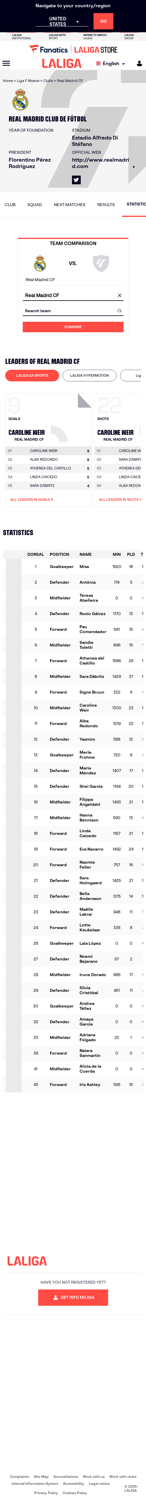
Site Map (41, 1476)
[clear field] (119, 295)
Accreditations (65, 1476)
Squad (34, 204)
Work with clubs (122, 1476)
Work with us (94, 1476)
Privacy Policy (46, 1493)
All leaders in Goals (31, 500)
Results (106, 204)
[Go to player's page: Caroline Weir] (72, 416)
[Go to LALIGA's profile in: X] (76, 180)
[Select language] (112, 63)
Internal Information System (35, 1483)
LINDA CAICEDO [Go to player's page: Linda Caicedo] (43, 477)
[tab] (32, 375)
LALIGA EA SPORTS (32, 375)
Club (10, 204)
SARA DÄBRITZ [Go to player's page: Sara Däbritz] (42, 485)
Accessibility (73, 1483)
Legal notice (99, 1483)
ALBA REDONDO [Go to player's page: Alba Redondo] (44, 459)
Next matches (69, 204)
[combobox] (73, 295)
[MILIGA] (137, 63)
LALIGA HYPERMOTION (89, 375)
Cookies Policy (75, 1493)
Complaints (19, 1476)
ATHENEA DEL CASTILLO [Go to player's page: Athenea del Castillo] (50, 468)
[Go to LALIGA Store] (73, 49)
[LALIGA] (62, 63)
